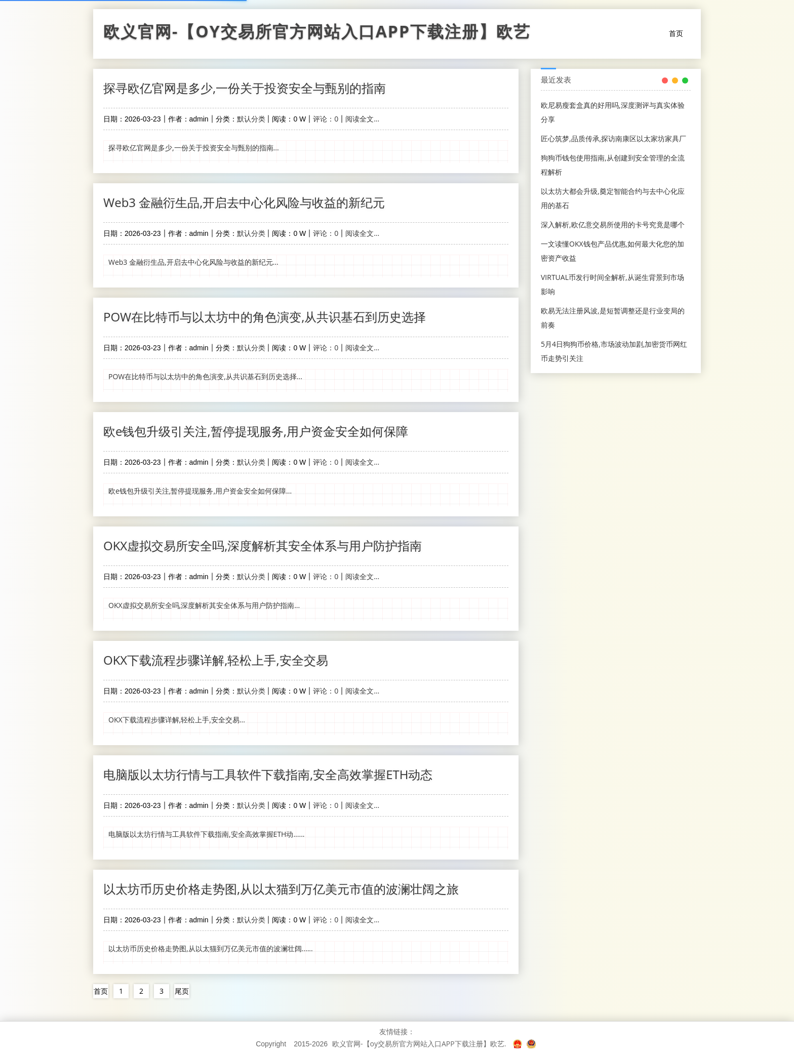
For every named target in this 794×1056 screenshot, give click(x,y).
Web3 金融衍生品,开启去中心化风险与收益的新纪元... (193, 262)
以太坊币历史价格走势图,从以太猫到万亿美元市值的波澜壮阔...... (210, 948)
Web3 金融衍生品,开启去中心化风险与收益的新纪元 (244, 202)
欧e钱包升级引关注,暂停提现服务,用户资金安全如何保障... (200, 491)
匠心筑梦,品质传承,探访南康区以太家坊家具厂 (613, 138)
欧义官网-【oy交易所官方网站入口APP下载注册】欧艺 (317, 34)
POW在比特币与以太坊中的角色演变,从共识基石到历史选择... (205, 376)
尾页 (182, 991)
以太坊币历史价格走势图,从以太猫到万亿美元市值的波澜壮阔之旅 (281, 888)
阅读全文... (362, 119)
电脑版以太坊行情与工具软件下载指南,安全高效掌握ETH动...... (206, 834)
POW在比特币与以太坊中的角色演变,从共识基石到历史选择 (264, 316)
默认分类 (251, 119)
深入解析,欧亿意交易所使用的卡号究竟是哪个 (613, 224)
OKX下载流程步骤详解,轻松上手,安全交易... (176, 719)
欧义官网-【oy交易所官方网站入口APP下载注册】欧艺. (419, 1043)
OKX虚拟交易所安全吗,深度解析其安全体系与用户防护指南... (204, 605)
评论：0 (325, 119)
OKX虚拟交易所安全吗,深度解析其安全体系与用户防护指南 (262, 545)
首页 (676, 33)
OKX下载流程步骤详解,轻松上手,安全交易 (215, 660)
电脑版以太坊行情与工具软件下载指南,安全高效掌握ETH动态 (267, 774)
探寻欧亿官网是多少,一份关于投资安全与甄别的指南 (244, 87)
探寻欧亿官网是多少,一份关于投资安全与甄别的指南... (193, 147)
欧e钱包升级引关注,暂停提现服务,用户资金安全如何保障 (255, 431)
